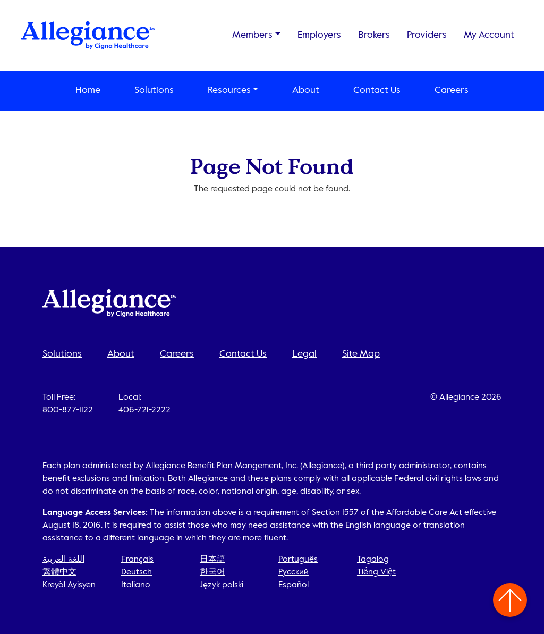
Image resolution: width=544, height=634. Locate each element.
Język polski (221, 585)
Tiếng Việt (376, 572)
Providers (427, 35)
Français (137, 559)
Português (298, 559)
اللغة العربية (63, 559)
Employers (319, 35)
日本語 (212, 559)
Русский (293, 572)
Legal (304, 354)
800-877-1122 (67, 410)
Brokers (374, 35)
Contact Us (377, 90)
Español (293, 585)
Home (87, 90)
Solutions (154, 90)
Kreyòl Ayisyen (69, 585)
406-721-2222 (144, 410)
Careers (452, 90)
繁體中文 (59, 572)
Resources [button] (229, 90)
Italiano (135, 585)
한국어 (212, 572)
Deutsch (136, 572)
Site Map (361, 354)
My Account (489, 35)
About (305, 90)
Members (252, 35)
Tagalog (373, 559)
